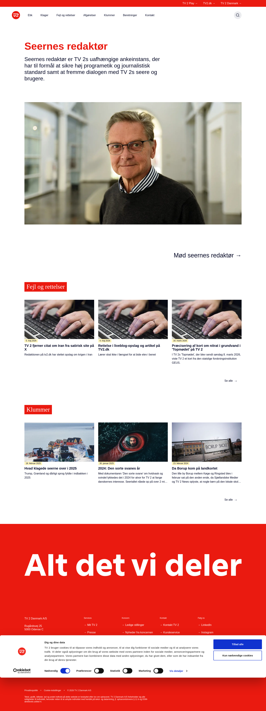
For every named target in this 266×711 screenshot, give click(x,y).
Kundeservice (171, 632)
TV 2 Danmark (231, 3)
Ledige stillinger (134, 624)
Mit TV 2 (92, 624)
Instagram (207, 632)
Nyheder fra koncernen (139, 632)
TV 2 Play (190, 3)
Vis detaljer (176, 704)
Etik (30, 15)
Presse (91, 632)
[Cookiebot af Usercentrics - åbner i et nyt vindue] (22, 704)
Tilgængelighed (96, 654)
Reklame (92, 647)
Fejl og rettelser (65, 15)
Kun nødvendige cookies (237, 688)
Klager (44, 15)
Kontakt (149, 15)
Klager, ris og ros (173, 647)
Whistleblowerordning (138, 650)
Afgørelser (89, 15)
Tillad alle (237, 677)
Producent (93, 639)
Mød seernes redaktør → (208, 255)
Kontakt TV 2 (171, 624)
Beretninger (130, 15)
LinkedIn (206, 624)
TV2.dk (209, 3)
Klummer (109, 15)
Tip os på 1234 (172, 639)
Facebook (207, 639)
